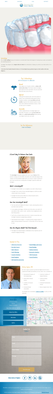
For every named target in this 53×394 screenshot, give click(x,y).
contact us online (40, 291)
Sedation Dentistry (33, 249)
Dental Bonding (32, 247)
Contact (46, 1)
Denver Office (13, 299)
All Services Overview (16, 244)
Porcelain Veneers (15, 247)
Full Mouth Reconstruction (17, 259)
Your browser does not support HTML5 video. (26, 138)
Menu (6, 1)
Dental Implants (15, 257)
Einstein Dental (45, 392)
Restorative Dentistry (34, 252)
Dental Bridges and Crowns (35, 244)
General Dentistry (33, 257)
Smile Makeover (15, 249)
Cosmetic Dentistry (15, 254)
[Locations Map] (40, 310)
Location (19, 1)
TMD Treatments (33, 254)
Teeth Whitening (15, 252)
